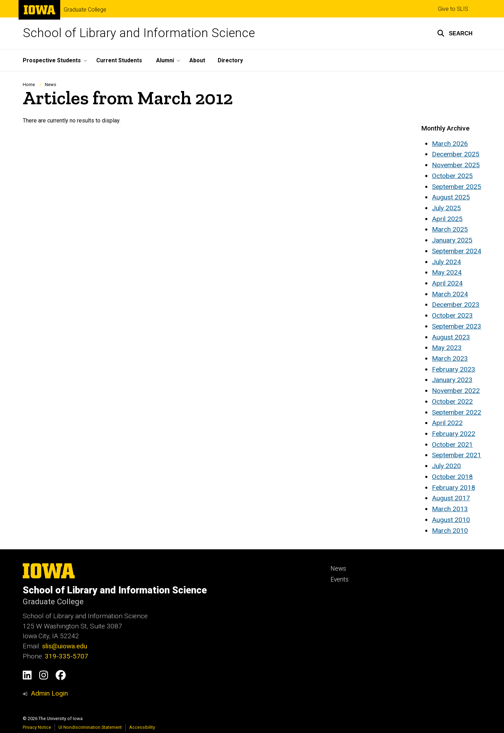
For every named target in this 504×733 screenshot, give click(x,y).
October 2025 (452, 176)
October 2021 (452, 444)
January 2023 (452, 380)
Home (29, 84)
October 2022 (452, 401)
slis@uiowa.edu (64, 646)
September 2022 (456, 412)
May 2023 (447, 348)
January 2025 (452, 240)
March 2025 (450, 229)
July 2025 (446, 208)
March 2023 (450, 358)
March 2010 (450, 531)
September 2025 (456, 187)
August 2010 (451, 520)
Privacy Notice (37, 727)
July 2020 (446, 466)
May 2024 (447, 272)
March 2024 (450, 294)
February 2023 (453, 369)
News (50, 84)
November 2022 (456, 391)
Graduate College (85, 10)
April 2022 (447, 423)
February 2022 (453, 434)
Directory (230, 60)
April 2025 (447, 219)
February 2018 (453, 488)
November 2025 (456, 165)
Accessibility (142, 727)
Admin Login (49, 693)
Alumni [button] (165, 60)
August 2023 (451, 337)
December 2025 (455, 154)
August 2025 (451, 197)
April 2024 (447, 283)
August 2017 (451, 498)
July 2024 (446, 262)
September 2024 (456, 251)
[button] (454, 33)
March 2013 (450, 509)
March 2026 (450, 144)
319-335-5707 (66, 656)
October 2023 (452, 315)
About (197, 60)
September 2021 (456, 455)
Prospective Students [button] (52, 60)
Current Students (119, 60)
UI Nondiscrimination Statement (90, 727)
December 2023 (455, 305)
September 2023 (456, 326)
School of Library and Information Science (139, 33)
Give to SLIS (453, 9)
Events (339, 579)
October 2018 (452, 477)
